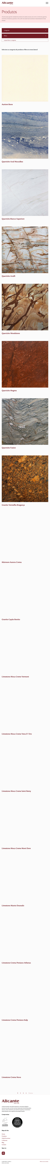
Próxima (31, 1093)
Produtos (4, 1136)
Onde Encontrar (6, 1138)
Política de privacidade (44, 1161)
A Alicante (4, 1140)
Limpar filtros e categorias (10, 40)
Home (3, 1134)
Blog (3, 1142)
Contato (4, 1144)
